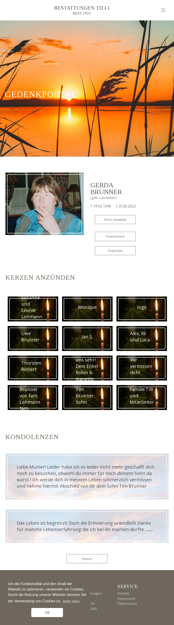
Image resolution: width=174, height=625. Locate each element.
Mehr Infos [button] (71, 601)
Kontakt (123, 593)
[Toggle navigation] (163, 10)
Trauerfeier (115, 250)
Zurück (87, 559)
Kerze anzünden (115, 219)
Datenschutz (127, 603)
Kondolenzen (115, 236)
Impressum (126, 598)
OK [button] (47, 612)
